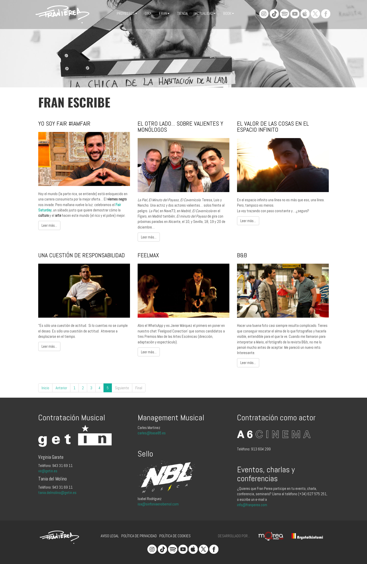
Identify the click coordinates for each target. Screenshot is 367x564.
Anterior (61, 387)
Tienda (182, 13)
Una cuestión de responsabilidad (81, 255)
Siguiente (122, 387)
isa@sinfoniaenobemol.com (158, 504)
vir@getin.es (47, 470)
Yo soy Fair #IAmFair (64, 123)
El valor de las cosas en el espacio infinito (273, 126)
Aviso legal (110, 535)
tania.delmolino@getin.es (57, 492)
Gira (148, 13)
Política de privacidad (139, 535)
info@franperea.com (252, 504)
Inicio (45, 387)
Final (138, 387)
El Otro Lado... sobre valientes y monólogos (180, 126)
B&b (242, 255)
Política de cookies (175, 535)
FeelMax (148, 255)
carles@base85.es (152, 433)
